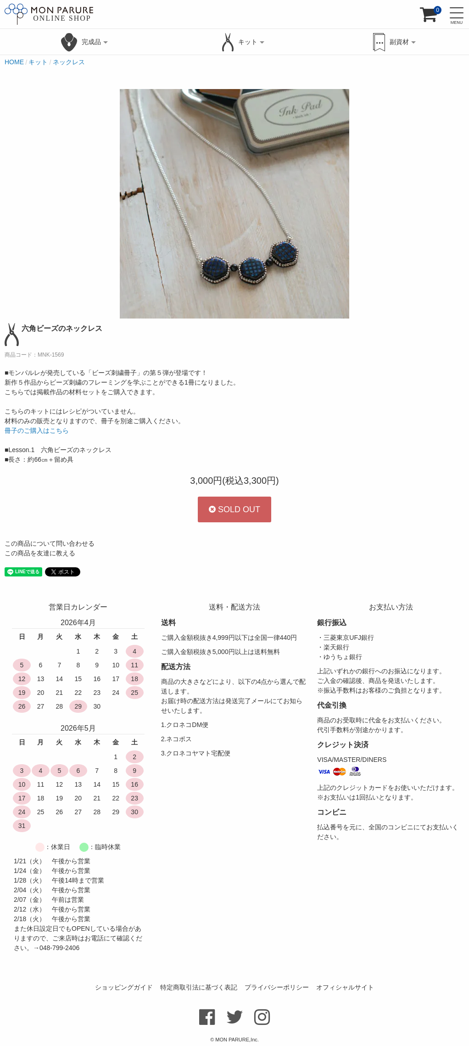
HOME (14, 62)
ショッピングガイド (124, 987)
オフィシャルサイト (345, 987)
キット (38, 62)
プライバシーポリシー (277, 987)
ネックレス (69, 62)
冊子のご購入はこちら (37, 430)
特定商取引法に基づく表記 (198, 987)
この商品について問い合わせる (50, 543)
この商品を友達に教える (40, 553)
